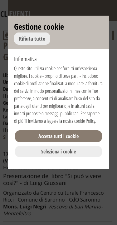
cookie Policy (84, 121)
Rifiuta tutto (32, 38)
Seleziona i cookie (58, 151)
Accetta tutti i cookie (58, 136)
